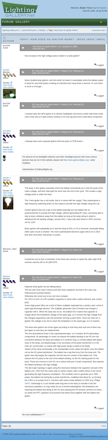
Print (104, 426)
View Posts (7, 85)
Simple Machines (60, 434)
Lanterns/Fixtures (29, 30)
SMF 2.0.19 (36, 434)
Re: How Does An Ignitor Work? (45, 71)
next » (103, 30)
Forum (8, 21)
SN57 (27, 383)
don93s (6, 70)
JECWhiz (7, 131)
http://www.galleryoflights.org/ (76, 160)
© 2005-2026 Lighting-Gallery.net (16, 434)
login (95, 8)
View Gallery (8, 87)
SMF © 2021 (47, 434)
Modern (42, 30)
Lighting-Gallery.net (10, 30)
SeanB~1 (7, 178)
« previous (95, 30)
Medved (6, 276)
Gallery (23, 21)
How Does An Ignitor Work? (66, 30)
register (103, 8)
